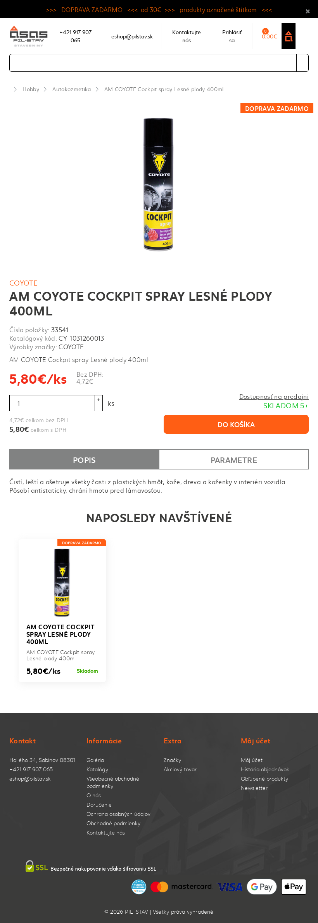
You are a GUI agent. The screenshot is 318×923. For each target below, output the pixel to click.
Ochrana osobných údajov (118, 813)
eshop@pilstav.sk (30, 778)
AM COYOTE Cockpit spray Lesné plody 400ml (164, 89)
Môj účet (252, 760)
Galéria (95, 760)
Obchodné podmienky (113, 823)
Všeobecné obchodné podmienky (112, 782)
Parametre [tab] (234, 459)
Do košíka (236, 424)
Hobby (30, 89)
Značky (172, 760)
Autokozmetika (71, 89)
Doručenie (99, 804)
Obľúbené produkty (264, 778)
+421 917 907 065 (31, 769)
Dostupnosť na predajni (274, 396)
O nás (93, 795)
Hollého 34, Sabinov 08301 (42, 760)
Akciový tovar (180, 769)
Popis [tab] (84, 459)
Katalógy (97, 769)
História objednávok (265, 769)
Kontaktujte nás (105, 832)
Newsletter (254, 787)
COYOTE (23, 282)
